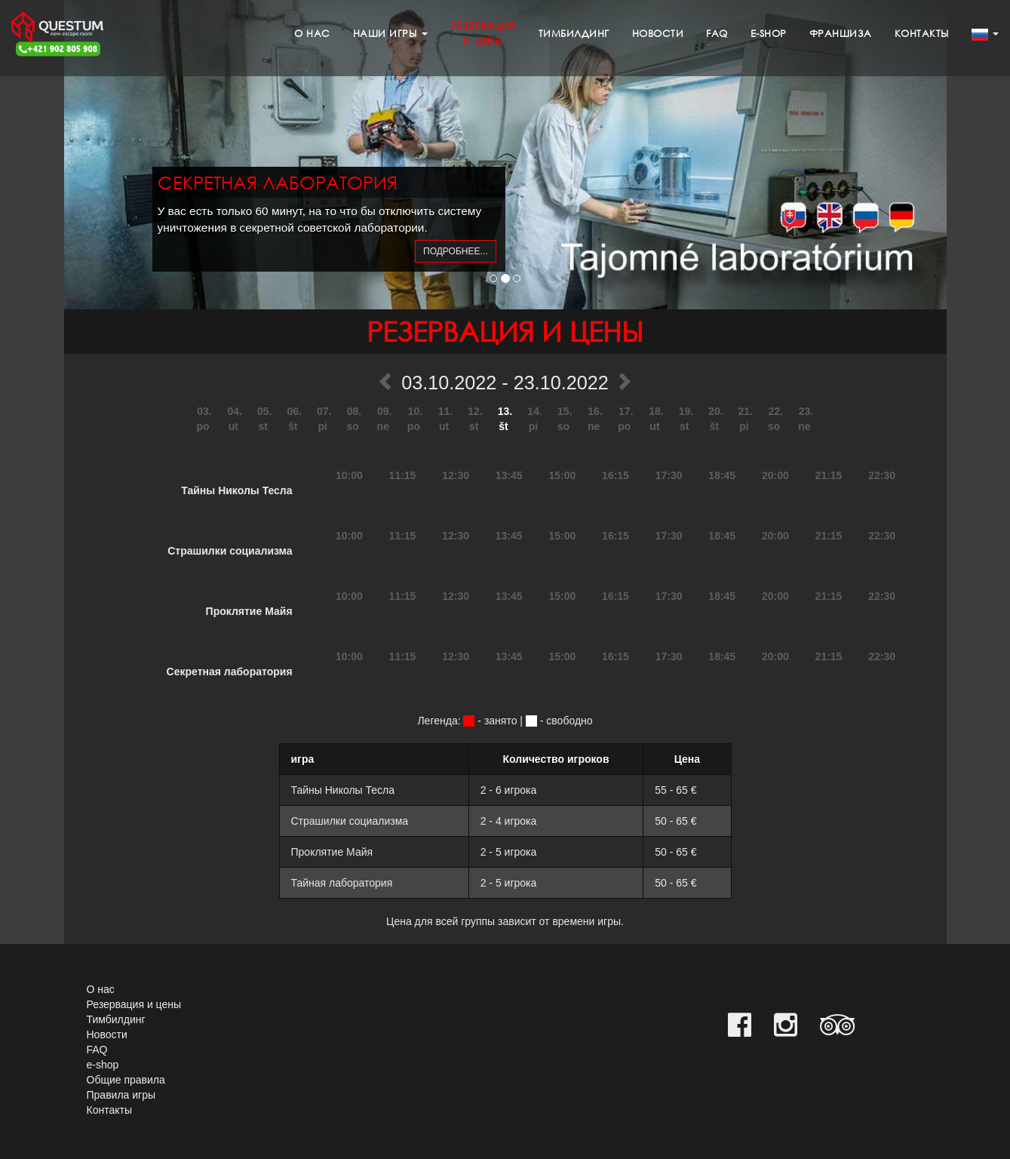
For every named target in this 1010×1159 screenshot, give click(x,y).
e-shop (769, 33)
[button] (985, 34)
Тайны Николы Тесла (236, 490)
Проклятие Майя (249, 611)
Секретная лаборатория (230, 672)
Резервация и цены (134, 1004)
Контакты (922, 33)
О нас (312, 33)
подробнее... (455, 251)
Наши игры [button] (390, 33)
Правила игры (121, 1095)
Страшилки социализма (229, 551)
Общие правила (126, 1080)
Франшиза (840, 33)
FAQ (717, 33)
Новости (658, 33)
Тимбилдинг (574, 33)
